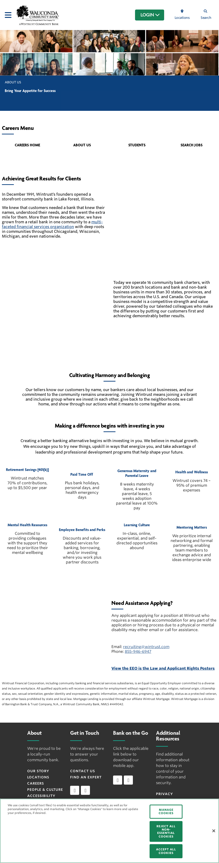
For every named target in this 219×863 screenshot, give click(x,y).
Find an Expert (86, 777)
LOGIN (150, 15)
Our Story (38, 771)
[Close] (214, 831)
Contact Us (82, 771)
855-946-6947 (138, 651)
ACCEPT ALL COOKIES (166, 851)
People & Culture (45, 790)
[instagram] (85, 790)
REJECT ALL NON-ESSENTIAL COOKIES (166, 831)
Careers (35, 783)
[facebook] (74, 790)
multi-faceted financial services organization (52, 224)
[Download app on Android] (128, 780)
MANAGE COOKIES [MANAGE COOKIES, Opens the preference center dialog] (166, 811)
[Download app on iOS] (117, 780)
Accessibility (41, 796)
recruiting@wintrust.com (146, 646)
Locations (38, 777)
